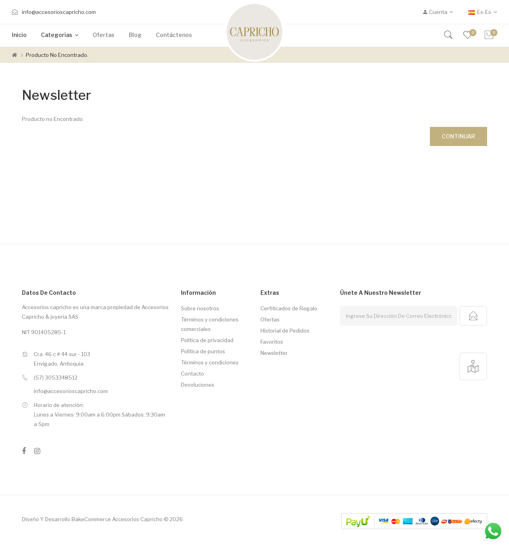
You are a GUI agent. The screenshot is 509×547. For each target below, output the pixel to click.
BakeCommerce (91, 519)
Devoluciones (197, 385)
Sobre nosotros (200, 308)
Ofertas (270, 319)
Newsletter (274, 353)
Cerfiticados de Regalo (288, 308)
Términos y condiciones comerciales (210, 324)
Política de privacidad (207, 340)
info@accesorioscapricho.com (59, 12)
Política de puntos (203, 351)
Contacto (192, 373)
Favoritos (271, 342)
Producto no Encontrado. (57, 55)
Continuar (458, 136)
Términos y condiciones (210, 362)
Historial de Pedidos (284, 330)
